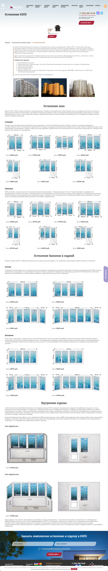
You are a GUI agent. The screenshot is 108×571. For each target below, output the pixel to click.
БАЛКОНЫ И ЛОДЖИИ (38, 6)
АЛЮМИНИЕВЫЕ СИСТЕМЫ (65, 6)
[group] (26, 87)
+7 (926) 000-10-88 (87, 13)
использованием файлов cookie (40, 569)
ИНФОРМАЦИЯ (89, 5)
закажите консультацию (88, 15)
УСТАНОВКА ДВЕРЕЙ (47, 6)
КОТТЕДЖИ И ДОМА (55, 6)
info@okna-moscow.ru (54, 563)
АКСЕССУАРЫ (75, 5)
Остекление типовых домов (21, 42)
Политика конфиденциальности (14, 565)
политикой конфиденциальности (51, 548)
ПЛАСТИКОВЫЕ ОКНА (29, 6)
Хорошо (74, 569)
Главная (7, 42)
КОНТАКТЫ (97, 5)
